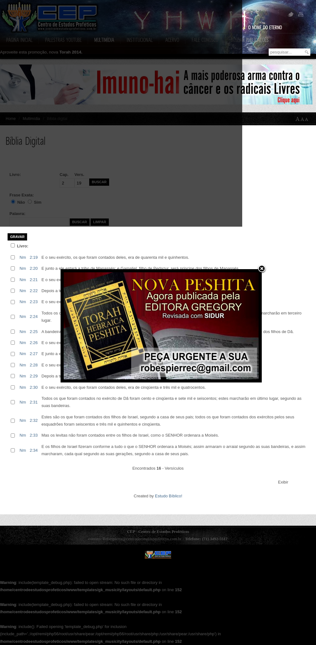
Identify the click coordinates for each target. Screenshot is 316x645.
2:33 (34, 435)
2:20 (34, 268)
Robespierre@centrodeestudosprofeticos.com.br (141, 538)
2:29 (34, 376)
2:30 (34, 387)
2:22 (34, 290)
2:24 (34, 316)
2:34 (34, 450)
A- (307, 119)
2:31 (34, 402)
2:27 (34, 353)
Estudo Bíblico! (168, 496)
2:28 (34, 365)
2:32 (34, 420)
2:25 (34, 331)
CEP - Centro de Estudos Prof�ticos (158, 555)
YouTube (300, 15)
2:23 (34, 301)
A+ (297, 119)
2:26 (34, 342)
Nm (23, 257)
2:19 (34, 257)
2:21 (34, 279)
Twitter (291, 15)
